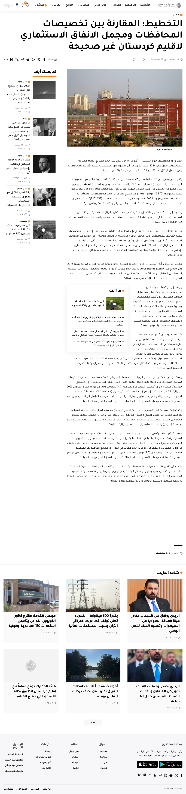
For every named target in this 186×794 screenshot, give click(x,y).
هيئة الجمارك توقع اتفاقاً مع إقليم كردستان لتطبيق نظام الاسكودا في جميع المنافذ (34, 692)
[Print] (11, 59)
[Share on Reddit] (27, 59)
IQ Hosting (177, 789)
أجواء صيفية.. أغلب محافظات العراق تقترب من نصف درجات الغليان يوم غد (94, 692)
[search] (22, 5)
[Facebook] (181, 776)
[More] (6, 59)
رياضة (24, 118)
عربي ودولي (22, 81)
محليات (174, 15)
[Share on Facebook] (44, 59)
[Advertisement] (124, 514)
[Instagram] (165, 776)
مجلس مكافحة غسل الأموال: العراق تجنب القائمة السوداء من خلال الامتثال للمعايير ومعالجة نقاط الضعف (98, 322)
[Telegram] (160, 776)
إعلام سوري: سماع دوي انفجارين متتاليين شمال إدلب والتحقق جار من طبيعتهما (18, 94)
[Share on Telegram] (22, 59)
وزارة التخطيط (163, 553)
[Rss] (155, 776)
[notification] (27, 5)
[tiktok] (150, 776)
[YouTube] (171, 776)
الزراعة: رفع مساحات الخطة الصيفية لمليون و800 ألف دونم (18, 229)
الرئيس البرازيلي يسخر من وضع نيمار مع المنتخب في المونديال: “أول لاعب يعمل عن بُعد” (18, 131)
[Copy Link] (16, 59)
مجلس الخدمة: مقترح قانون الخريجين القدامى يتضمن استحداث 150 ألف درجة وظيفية (32, 621)
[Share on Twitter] (38, 59)
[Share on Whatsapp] (33, 59)
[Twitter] (176, 776)
